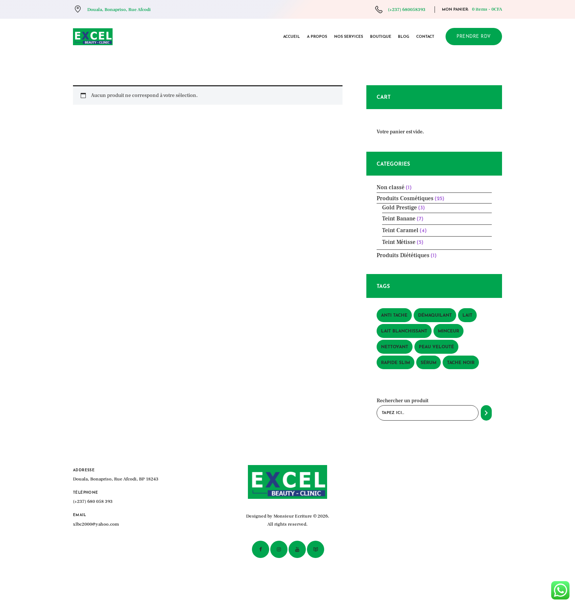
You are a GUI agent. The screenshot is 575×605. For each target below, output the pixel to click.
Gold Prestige (399, 207)
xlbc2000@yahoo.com (96, 524)
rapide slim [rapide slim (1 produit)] (395, 363)
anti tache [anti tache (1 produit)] (394, 315)
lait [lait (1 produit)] (467, 315)
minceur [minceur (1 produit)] (448, 331)
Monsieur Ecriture (293, 516)
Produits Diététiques (403, 255)
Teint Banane (398, 218)
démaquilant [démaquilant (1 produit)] (435, 315)
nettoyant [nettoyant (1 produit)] (394, 347)
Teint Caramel (400, 230)
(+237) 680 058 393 (93, 501)
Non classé (390, 187)
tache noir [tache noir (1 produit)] (461, 363)
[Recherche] (486, 413)
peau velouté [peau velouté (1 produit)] (436, 347)
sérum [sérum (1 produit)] (428, 363)
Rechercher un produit (402, 400)
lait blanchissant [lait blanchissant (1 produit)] (404, 331)
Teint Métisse (398, 242)
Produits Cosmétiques (405, 198)
